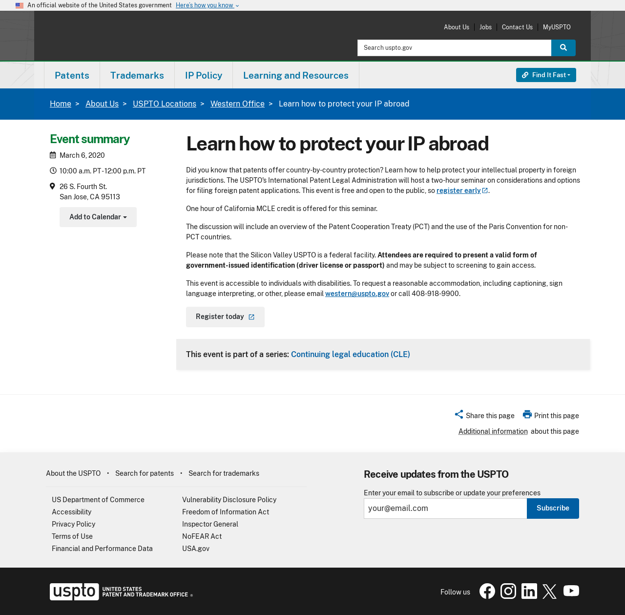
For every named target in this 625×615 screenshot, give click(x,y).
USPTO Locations (164, 103)
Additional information (493, 431)
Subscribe (553, 508)
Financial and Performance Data (102, 548)
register (462, 190)
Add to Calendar (97, 218)
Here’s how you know (208, 5)
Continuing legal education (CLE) (350, 354)
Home (60, 103)
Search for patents (144, 473)
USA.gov (195, 548)
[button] (484, 417)
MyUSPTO (557, 27)
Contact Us (517, 27)
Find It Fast (544, 75)
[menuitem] (72, 75)
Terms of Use (72, 536)
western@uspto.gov (357, 293)
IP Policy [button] (203, 75)
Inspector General (210, 524)
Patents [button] (72, 75)
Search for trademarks (223, 473)
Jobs (485, 27)
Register (225, 316)
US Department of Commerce (98, 500)
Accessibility (71, 512)
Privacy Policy (73, 524)
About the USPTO (73, 473)
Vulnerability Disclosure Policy (229, 500)
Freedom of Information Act (225, 512)
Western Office (237, 103)
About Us (456, 27)
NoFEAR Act (202, 536)
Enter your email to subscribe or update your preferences (452, 493)
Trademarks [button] (137, 75)
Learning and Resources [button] (296, 75)
